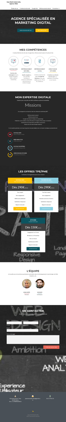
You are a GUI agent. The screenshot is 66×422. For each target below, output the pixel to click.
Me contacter (42, 30)
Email (8, 328)
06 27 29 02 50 (50, 398)
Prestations (55, 8)
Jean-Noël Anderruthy (14, 2)
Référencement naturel (45, 8)
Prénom (8, 325)
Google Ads (35, 8)
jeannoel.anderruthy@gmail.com (32, 399)
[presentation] (10, 134)
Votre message (11, 334)
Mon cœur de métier (25, 30)
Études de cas (14, 8)
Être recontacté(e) (51, 347)
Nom (8, 320)
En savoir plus (20, 208)
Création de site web (25, 8)
